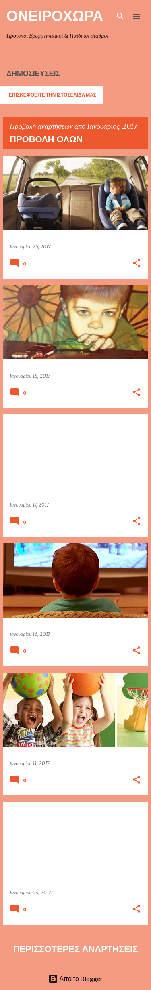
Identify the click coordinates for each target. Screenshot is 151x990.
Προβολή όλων (46, 139)
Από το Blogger (75, 978)
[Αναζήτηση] (120, 16)
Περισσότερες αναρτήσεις (75, 949)
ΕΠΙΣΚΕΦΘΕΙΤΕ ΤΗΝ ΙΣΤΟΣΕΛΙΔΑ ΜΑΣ (52, 95)
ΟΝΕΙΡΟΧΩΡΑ (54, 15)
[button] (136, 263)
